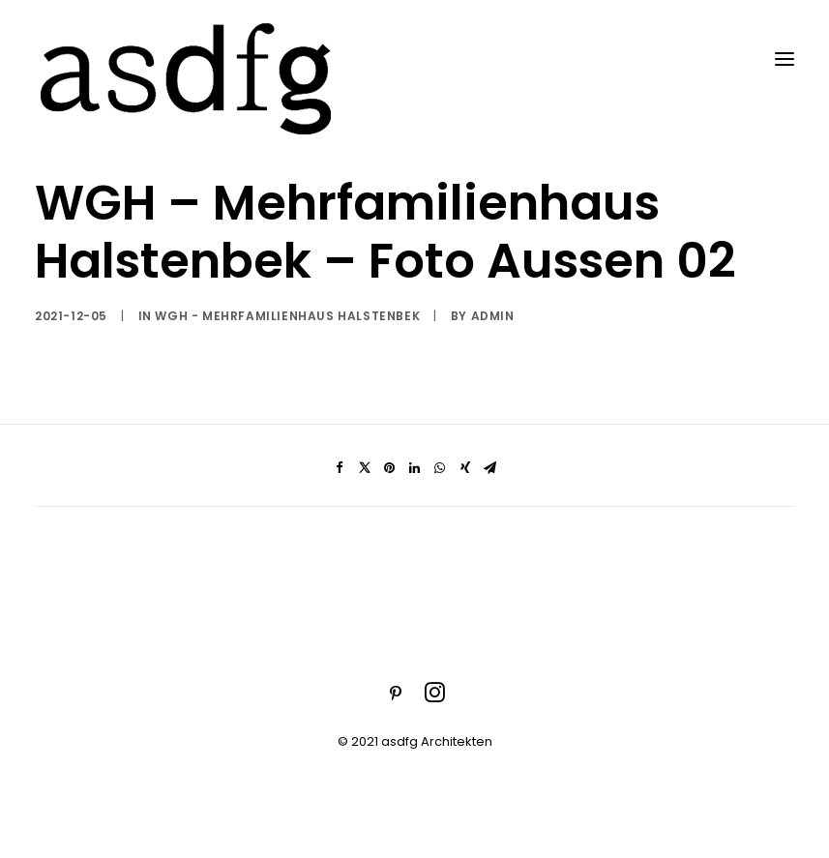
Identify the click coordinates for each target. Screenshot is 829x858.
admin (493, 316)
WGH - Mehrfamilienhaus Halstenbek (287, 316)
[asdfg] (188, 58)
